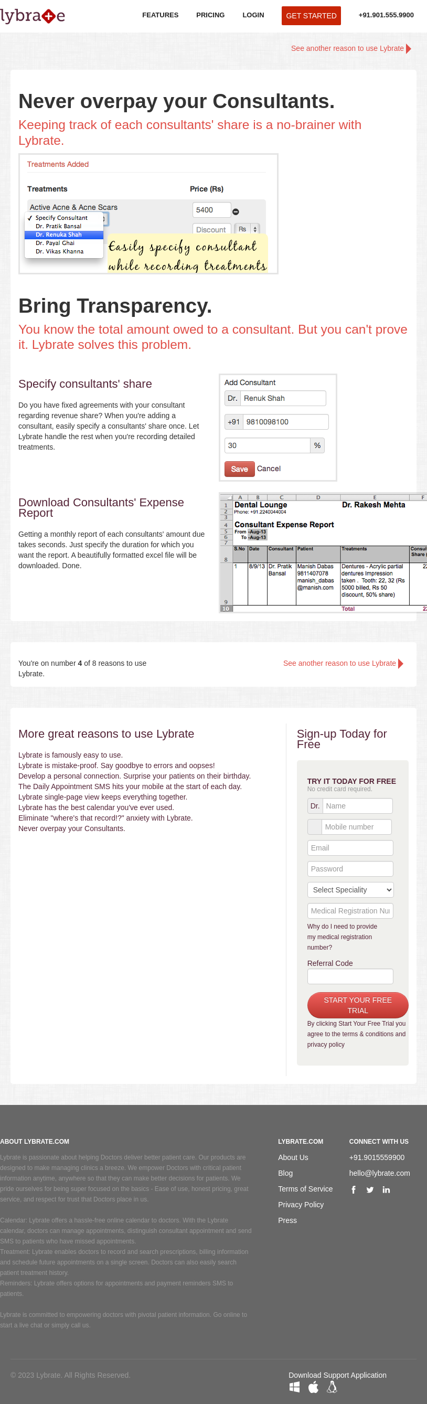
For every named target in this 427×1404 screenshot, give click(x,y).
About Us (293, 1157)
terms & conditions (367, 1034)
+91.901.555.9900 (386, 15)
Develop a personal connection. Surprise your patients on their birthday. (134, 776)
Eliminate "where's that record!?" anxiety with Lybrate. (105, 818)
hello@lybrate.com (379, 1173)
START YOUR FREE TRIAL (358, 1005)
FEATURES (160, 15)
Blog (285, 1173)
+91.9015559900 (377, 1157)
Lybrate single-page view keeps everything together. (102, 797)
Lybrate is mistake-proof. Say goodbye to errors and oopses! (116, 765)
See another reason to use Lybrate (351, 49)
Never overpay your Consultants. (71, 828)
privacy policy (326, 1044)
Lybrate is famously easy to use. (70, 755)
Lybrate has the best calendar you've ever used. (96, 807)
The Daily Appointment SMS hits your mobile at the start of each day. (130, 786)
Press (287, 1220)
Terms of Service (305, 1189)
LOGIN (253, 15)
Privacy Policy (301, 1204)
